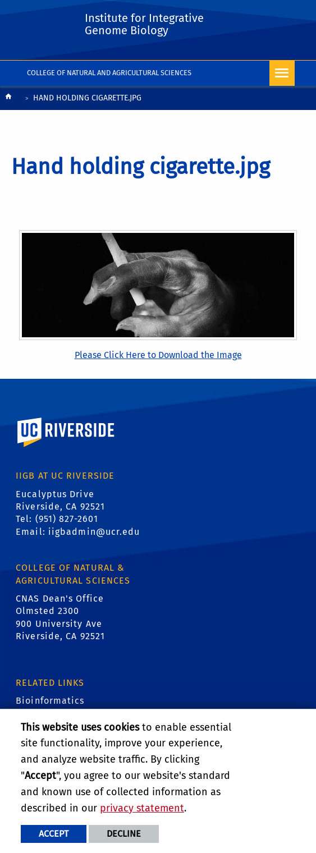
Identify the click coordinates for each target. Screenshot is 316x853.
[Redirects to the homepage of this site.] (8, 99)
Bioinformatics (50, 700)
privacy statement (142, 808)
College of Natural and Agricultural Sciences (109, 72)
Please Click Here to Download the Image (158, 355)
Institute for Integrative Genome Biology (144, 24)
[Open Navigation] (282, 73)
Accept (53, 833)
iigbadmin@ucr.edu (94, 531)
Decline (124, 833)
